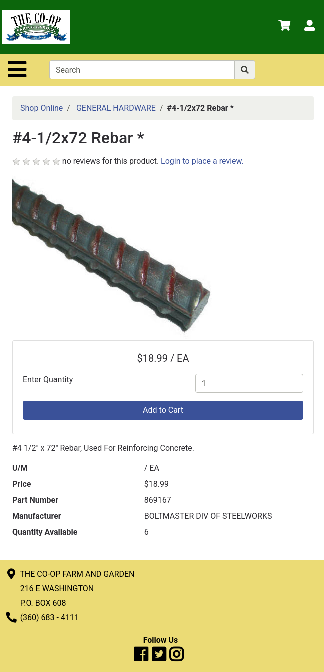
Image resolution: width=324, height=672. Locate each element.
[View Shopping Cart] (284, 27)
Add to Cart (163, 410)
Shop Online (41, 108)
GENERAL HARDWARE (116, 108)
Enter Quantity (48, 379)
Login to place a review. (202, 161)
